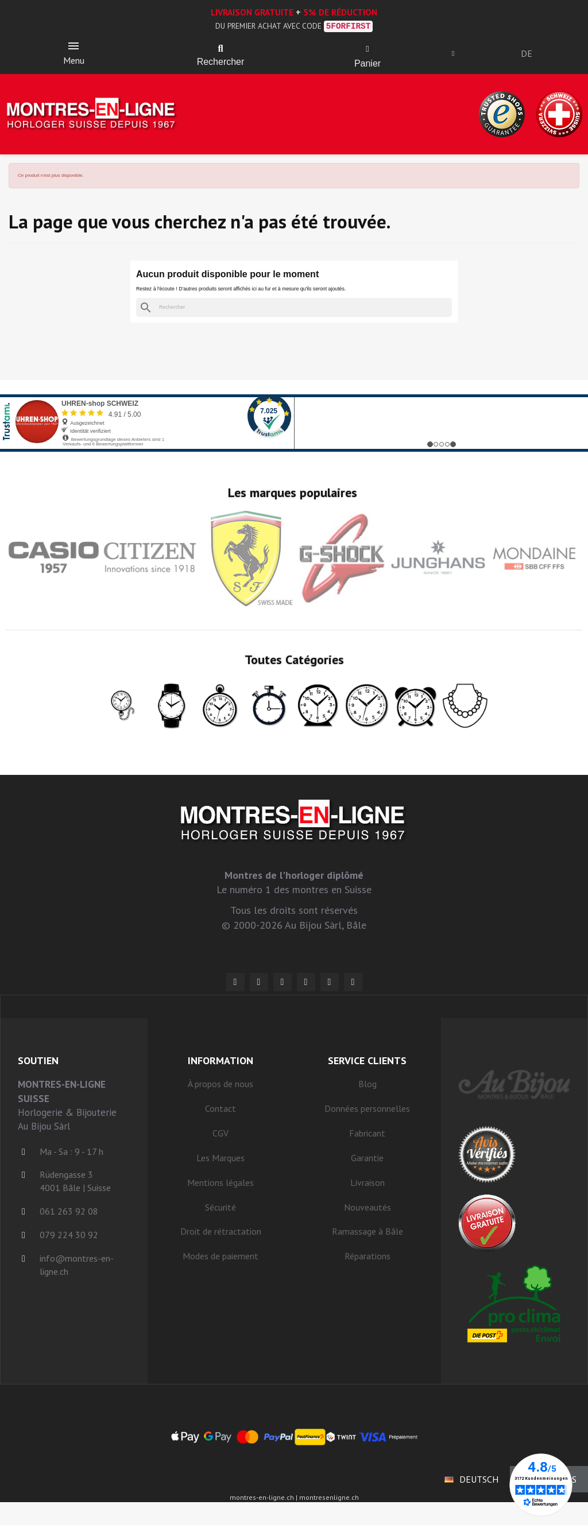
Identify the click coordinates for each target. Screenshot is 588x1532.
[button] (220, 51)
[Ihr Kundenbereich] (458, 56)
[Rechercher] (294, 314)
